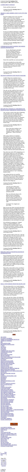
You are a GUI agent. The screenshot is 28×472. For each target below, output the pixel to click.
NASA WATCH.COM (5, 432)
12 (1, 462)
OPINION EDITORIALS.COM (8, 380)
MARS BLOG (4, 429)
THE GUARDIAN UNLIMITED (8, 394)
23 (5, 464)
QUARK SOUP (4, 436)
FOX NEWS (3, 359)
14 (4, 462)
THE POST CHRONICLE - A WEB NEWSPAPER (12, 409)
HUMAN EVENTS (5, 365)
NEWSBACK (4, 377)
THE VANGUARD (5, 412)
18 (4, 463)
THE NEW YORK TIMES (6, 408)
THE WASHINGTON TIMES (7, 414)
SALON (2, 385)
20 (1, 464)
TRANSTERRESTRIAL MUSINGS (9, 444)
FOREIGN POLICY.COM (6, 358)
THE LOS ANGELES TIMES (7, 396)
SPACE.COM (4, 439)
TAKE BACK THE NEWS (7, 389)
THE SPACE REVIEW (6, 443)
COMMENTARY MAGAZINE (8, 350)
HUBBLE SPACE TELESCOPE (8, 428)
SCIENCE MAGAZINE (6, 387)
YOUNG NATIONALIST (6, 419)
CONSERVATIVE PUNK (6, 352)
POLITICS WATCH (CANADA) (8, 383)
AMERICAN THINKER (6, 340)
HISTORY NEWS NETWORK (7, 363)
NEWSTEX (3, 379)
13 (2, 462)
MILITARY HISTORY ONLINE (8, 373)
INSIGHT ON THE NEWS (7, 367)
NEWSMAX (3, 378)
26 (5, 466)
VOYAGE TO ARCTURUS (7, 446)
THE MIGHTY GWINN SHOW (8, 397)
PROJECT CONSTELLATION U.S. (9, 434)
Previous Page (2, 454)
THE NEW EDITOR (5, 403)
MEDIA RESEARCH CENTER (8, 369)
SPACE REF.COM (5, 438)
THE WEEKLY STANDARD (7, 416)
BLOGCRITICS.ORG (5, 343)
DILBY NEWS (4, 353)
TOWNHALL (4, 417)
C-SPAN (2, 345)
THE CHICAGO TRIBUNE (7, 393)
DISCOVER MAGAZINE (6, 354)
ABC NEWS (3, 337)
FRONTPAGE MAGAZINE (7, 360)
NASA (2, 431)
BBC (2, 342)
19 (5, 463)
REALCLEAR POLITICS (6, 384)
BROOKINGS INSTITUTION (7, 344)
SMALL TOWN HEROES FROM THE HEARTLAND (13, 283)
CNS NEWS (3, 349)
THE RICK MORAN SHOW (7, 411)
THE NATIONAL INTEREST (7, 399)
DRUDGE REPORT (5, 355)
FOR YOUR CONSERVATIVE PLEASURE (10, 357)
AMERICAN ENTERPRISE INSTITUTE (10, 339)
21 (2, 464)
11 (5, 460)
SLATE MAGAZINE (5, 388)
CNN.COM (3, 348)
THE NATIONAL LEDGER (7, 401)
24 (2, 466)
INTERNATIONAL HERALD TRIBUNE (10, 368)
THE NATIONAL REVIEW (7, 402)
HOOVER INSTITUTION (6, 364)
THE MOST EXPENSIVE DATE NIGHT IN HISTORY (13, 75)
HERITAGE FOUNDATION (7, 362)
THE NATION (4, 398)
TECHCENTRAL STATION (7, 391)
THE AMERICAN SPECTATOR (8, 392)
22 (4, 464)
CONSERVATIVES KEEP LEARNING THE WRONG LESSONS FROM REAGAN (13, 47)
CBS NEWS (3, 347)
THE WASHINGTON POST (7, 413)
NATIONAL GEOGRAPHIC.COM (8, 375)
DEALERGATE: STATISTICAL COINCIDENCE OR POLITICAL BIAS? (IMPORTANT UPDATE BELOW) (13, 109)
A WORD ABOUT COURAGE (8, 4)
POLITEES (3, 382)
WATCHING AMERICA (6, 418)
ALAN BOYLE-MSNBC (6, 427)
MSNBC (2, 374)
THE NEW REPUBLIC (6, 404)
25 (3, 466)
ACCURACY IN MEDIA (6, 338)
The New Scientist (5, 406)
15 (5, 462)
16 (1, 463)
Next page (5, 453)
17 (2, 463)
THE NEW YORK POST (6, 407)
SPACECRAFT (4, 441)
